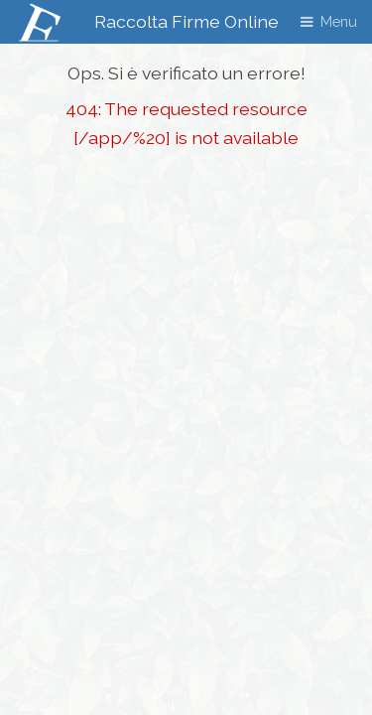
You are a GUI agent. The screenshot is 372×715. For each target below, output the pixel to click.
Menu (338, 21)
